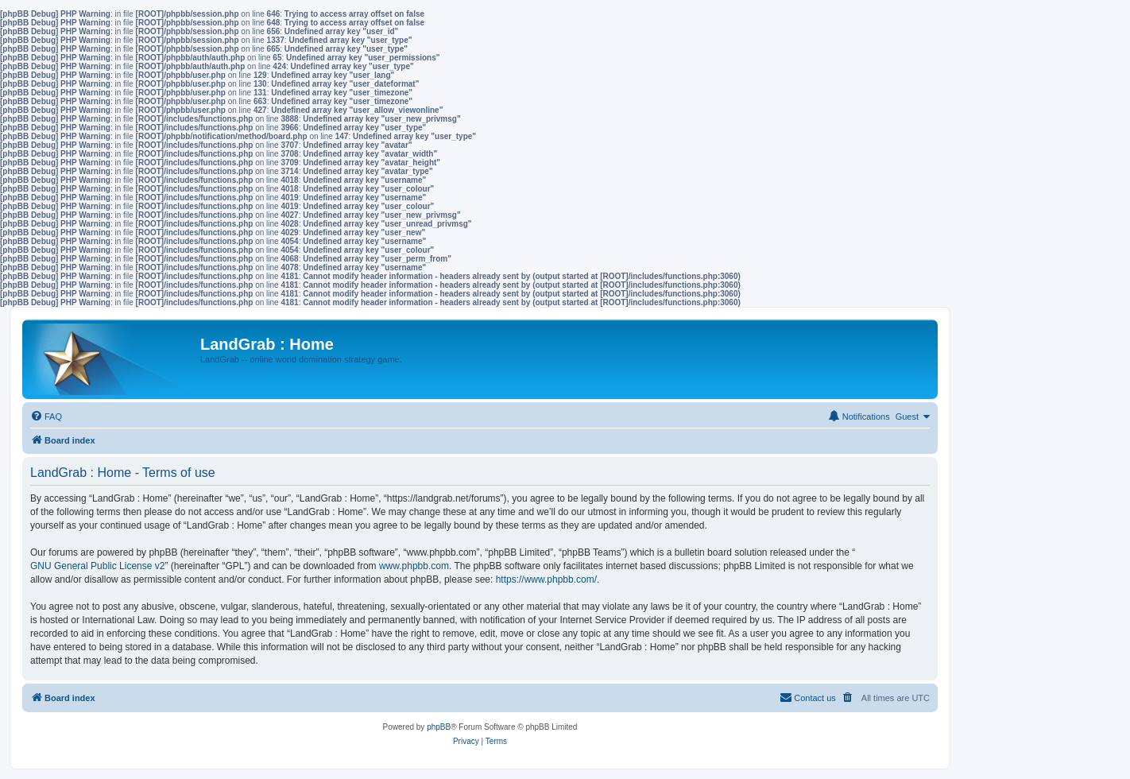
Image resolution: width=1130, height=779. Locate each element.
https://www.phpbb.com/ (546, 579)
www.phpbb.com (414, 566)
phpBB (439, 727)
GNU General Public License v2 (97, 566)
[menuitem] (46, 416)
